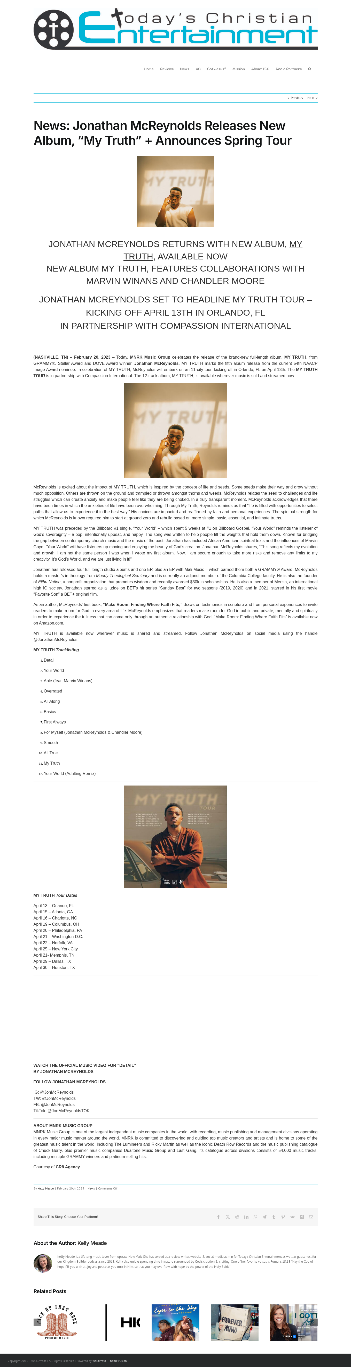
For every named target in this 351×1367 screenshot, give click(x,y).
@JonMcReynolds (57, 1092)
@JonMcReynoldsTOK (69, 1111)
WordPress (99, 1361)
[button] (309, 68)
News (91, 1188)
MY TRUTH (295, 357)
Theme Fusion (117, 1361)
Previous (297, 98)
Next (310, 98)
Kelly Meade (46, 1188)
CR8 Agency (68, 1167)
